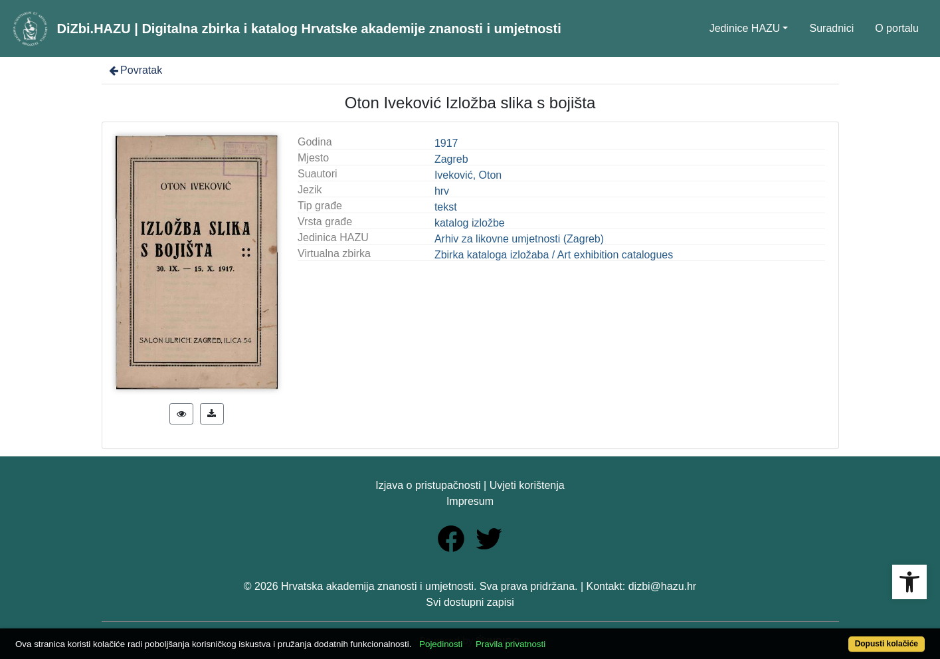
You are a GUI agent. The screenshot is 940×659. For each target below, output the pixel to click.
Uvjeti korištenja (527, 485)
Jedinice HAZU (745, 28)
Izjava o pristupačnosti (427, 485)
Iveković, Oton (468, 175)
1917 (446, 143)
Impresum (470, 501)
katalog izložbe (469, 223)
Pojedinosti (440, 644)
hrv (441, 191)
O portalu (897, 28)
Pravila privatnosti (510, 644)
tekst (445, 207)
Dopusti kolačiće (886, 643)
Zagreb (451, 159)
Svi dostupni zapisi (470, 602)
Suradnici (831, 28)
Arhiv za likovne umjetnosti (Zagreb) (519, 238)
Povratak (135, 70)
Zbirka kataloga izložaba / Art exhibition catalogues (553, 254)
